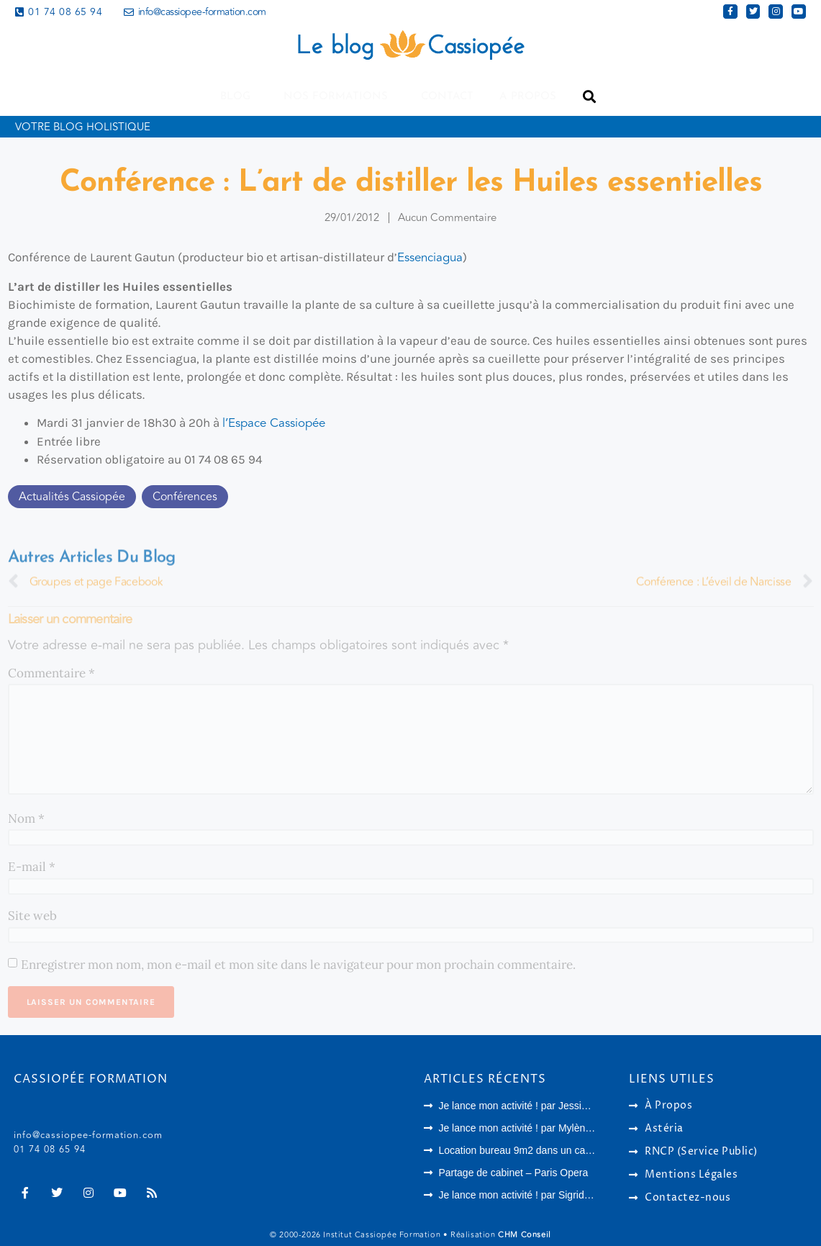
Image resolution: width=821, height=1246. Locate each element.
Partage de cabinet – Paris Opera (513, 1172)
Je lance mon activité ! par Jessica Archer (531, 1105)
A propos (527, 96)
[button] (590, 97)
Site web (32, 916)
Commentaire (51, 673)
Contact (447, 96)
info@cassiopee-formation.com (88, 1135)
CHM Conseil (524, 1235)
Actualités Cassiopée (72, 496)
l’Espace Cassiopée (273, 423)
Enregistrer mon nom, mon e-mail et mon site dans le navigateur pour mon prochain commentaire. (298, 964)
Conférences (185, 496)
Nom (26, 818)
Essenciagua (430, 257)
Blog (239, 96)
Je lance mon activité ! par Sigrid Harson (528, 1195)
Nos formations (339, 96)
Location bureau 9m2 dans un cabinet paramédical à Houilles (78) (585, 1150)
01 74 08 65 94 (50, 1149)
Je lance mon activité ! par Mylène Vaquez (532, 1128)
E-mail (31, 867)
